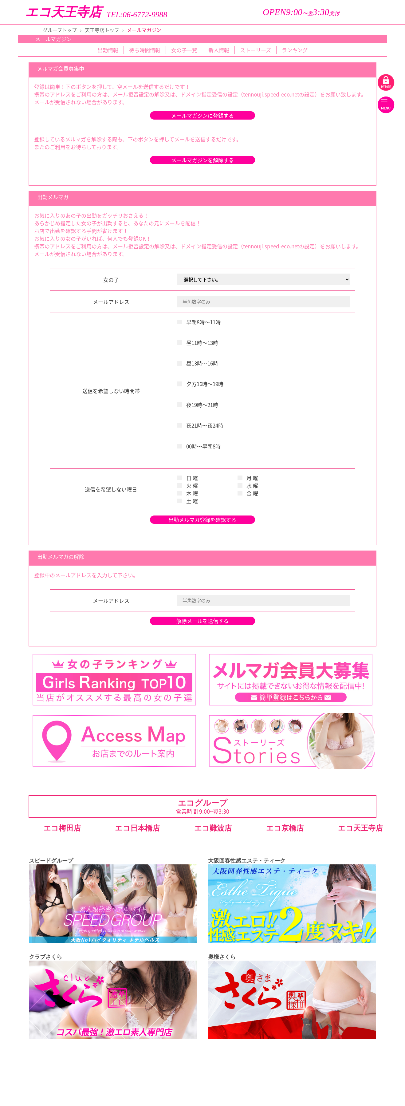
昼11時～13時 (197, 342)
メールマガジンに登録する (202, 115)
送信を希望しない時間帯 (111, 391)
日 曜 (187, 478)
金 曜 (248, 493)
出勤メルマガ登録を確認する (202, 519)
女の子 (111, 279)
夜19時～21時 (197, 405)
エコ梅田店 (62, 828)
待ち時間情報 (144, 50)
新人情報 (218, 50)
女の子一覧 (184, 50)
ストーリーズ (255, 50)
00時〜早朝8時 (199, 446)
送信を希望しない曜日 (111, 489)
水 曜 (248, 485)
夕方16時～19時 (200, 384)
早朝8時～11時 (199, 322)
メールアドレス (111, 302)
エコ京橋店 (285, 828)
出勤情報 (107, 50)
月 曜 (248, 478)
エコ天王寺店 (63, 12)
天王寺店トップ (102, 30)
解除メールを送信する (202, 621)
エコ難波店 (213, 828)
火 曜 (187, 485)
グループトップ (60, 30)
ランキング (295, 50)
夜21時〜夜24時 (200, 425)
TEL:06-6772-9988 (137, 14)
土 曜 (187, 501)
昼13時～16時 (197, 363)
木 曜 (187, 493)
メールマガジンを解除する (202, 160)
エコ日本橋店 (137, 828)
